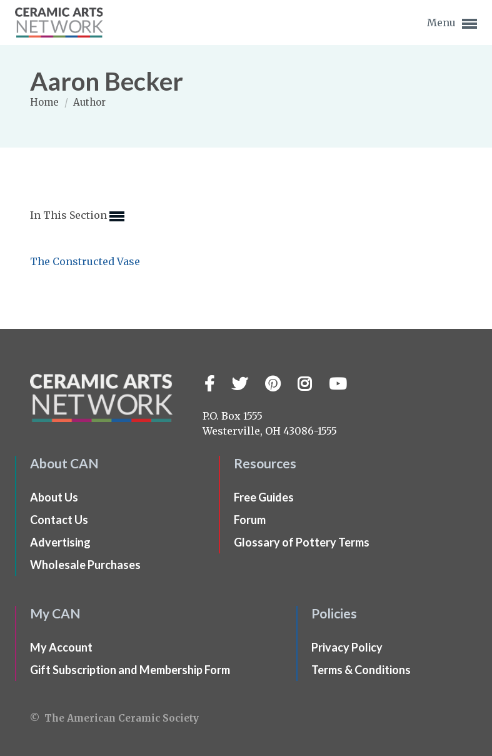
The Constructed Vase (85, 261)
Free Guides (264, 497)
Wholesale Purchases (85, 565)
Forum (250, 520)
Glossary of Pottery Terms (301, 542)
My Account (61, 647)
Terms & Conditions (361, 670)
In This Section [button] (77, 216)
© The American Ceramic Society (114, 718)
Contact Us (59, 520)
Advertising (60, 542)
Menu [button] (452, 23)
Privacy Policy (347, 647)
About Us (54, 497)
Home (45, 102)
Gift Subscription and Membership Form (130, 670)
